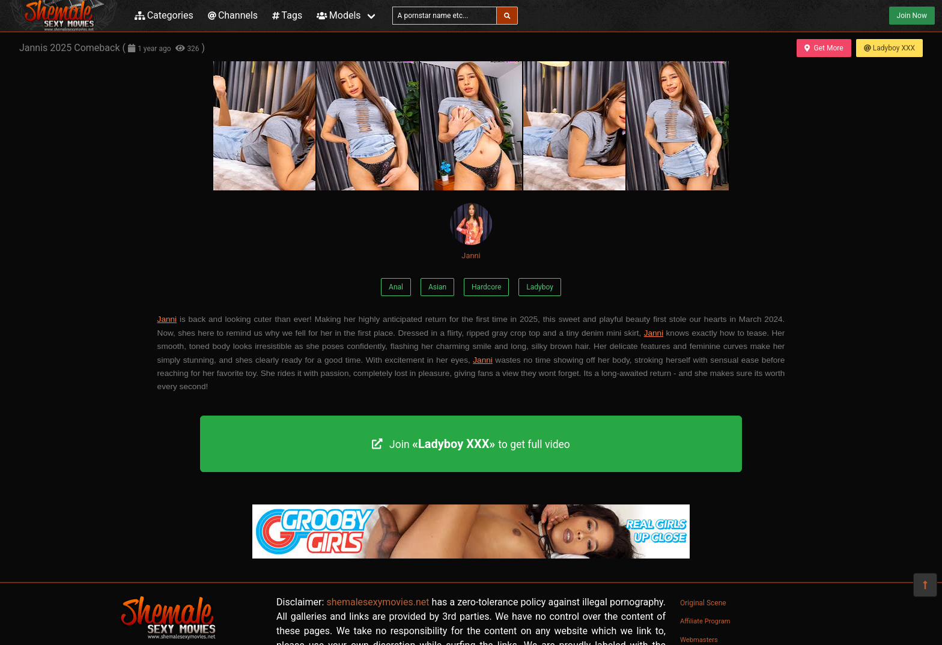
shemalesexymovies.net (377, 602)
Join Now (912, 15)
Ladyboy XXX (889, 48)
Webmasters (699, 640)
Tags (287, 15)
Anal (396, 287)
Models (338, 15)
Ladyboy (539, 287)
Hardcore (486, 287)
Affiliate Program (705, 621)
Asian (437, 287)
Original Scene (703, 603)
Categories (164, 15)
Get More (823, 48)
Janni (471, 231)
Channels (233, 15)
